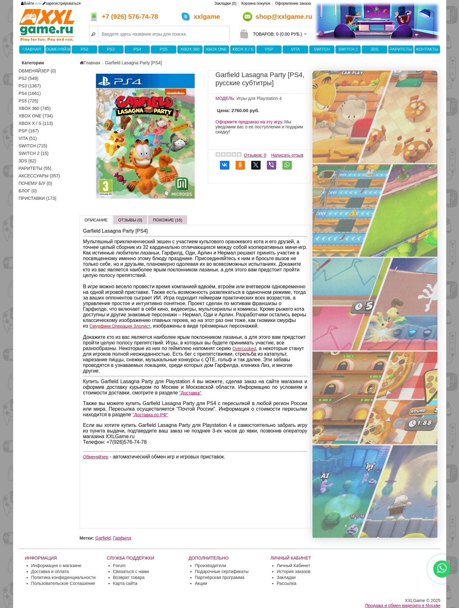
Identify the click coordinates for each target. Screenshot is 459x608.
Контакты (427, 49)
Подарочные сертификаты (222, 571)
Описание (96, 220)
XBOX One (216, 49)
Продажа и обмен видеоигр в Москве (402, 605)
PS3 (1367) (30, 85)
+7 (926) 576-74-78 (130, 16)
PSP (269, 49)
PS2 (84, 49)
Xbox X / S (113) (36, 123)
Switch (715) (33, 145)
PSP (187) (29, 130)
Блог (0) (28, 190)
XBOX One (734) (36, 115)
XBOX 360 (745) (35, 108)
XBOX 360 (189, 49)
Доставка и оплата (50, 571)
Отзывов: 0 (255, 155)
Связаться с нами (131, 571)
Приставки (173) (38, 198)
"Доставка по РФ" (150, 414)
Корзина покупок (255, 3)
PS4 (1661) (30, 93)
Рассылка (287, 583)
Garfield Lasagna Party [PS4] (133, 62)
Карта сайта (125, 583)
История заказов (294, 571)
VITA (295, 49)
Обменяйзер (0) (37, 70)
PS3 (111, 49)
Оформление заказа (293, 3)
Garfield (103, 538)
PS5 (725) (28, 100)
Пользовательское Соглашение (63, 583)
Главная (31, 49)
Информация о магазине (56, 565)
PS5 (163, 49)
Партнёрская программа (220, 577)
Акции (201, 583)
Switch (322, 49)
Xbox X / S (242, 49)
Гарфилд (122, 538)
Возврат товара (129, 577)
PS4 (137, 49)
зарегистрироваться (61, 3)
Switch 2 (348, 49)
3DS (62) (27, 160)
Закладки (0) (226, 3)
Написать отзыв (287, 155)
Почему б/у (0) (35, 183)
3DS (374, 49)
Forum (119, 565)
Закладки (286, 577)
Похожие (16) (167, 220)
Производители (210, 565)
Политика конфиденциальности (63, 577)
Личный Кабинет (293, 565)
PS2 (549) (28, 78)
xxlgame (207, 16)
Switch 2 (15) (34, 153)
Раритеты (401, 49)
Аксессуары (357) (39, 175)
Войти (27, 3)
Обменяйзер (58, 49)
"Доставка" (190, 392)
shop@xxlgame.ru (284, 16)
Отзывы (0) (130, 220)
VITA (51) (28, 138)
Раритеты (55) (35, 168)
